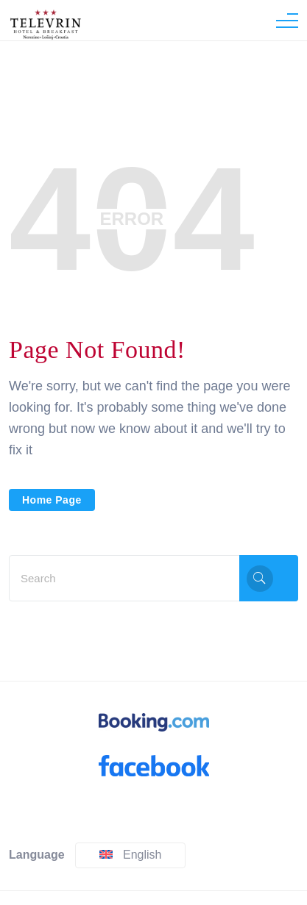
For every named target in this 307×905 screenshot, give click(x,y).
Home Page (52, 500)
